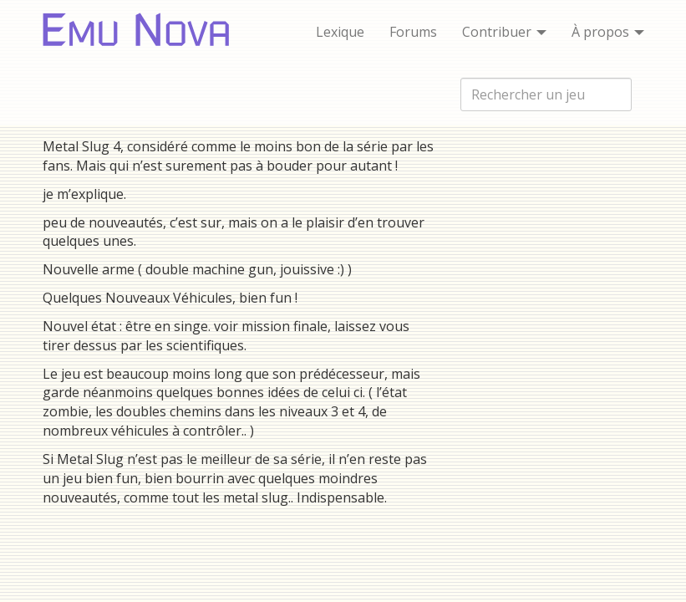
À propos (608, 32)
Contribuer (504, 32)
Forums (413, 32)
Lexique (340, 32)
